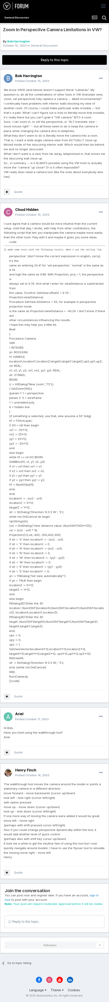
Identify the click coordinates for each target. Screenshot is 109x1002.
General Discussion (44, 45)
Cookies (74, 990)
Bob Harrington (18, 41)
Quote (18, 192)
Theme (57, 990)
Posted (32, 81)
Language (37, 990)
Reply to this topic (54, 60)
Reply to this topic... (25, 921)
